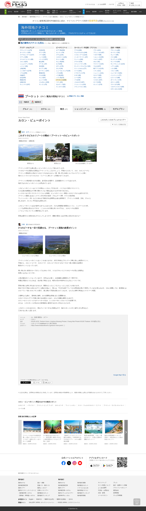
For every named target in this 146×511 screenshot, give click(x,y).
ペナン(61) (59, 82)
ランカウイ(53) (60, 87)
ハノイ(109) (42, 57)
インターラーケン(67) (81, 57)
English (31, 499)
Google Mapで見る (119, 375)
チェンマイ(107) (25, 84)
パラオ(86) (59, 73)
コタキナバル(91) (61, 57)
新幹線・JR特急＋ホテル (27, 495)
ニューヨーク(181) (116, 73)
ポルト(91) (96, 61)
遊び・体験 (40, 482)
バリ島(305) (59, 75)
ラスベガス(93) (115, 84)
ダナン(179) (59, 66)
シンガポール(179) (25, 71)
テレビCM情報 (117, 495)
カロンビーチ (59, 405)
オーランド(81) (115, 52)
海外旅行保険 (81, 482)
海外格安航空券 (63, 485)
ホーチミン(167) (44, 71)
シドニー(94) (24, 66)
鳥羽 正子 (25, 132)
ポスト (27, 382)
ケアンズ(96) (24, 57)
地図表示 (38, 102)
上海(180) (23, 68)
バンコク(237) (43, 59)
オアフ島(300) (60, 50)
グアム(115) (59, 55)
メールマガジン (103, 495)
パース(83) (42, 55)
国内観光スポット (42, 493)
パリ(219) (77, 80)
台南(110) (23, 82)
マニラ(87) (42, 77)
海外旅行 (61, 479)
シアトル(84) (115, 66)
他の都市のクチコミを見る (46, 43)
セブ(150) (59, 64)
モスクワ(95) (97, 75)
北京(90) (41, 66)
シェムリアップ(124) (26, 64)
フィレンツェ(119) (80, 84)
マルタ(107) (97, 66)
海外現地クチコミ (35, 27)
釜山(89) (41, 61)
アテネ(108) (78, 50)
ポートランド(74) (116, 80)
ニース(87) (77, 77)
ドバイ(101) (78, 71)
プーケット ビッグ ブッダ (45, 405)
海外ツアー (61, 488)
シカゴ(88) (114, 68)
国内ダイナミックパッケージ (27, 490)
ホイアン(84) (43, 68)
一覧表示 (26, 102)
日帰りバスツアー (42, 490)
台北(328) (23, 77)
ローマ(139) (97, 82)
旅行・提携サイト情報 (120, 485)
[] (108, 21)
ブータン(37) (43, 64)
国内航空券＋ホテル (25, 493)
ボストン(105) (115, 82)
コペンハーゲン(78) (80, 64)
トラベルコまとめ (82, 488)
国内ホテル (21, 482)
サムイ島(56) (60, 61)
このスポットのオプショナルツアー (113, 120)
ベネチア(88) (97, 55)
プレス (115, 482)
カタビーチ (21, 405)
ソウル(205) (23, 73)
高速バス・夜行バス (43, 485)
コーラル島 (21, 408)
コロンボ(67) (24, 61)
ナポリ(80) (77, 75)
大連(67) (22, 75)
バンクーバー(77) (116, 75)
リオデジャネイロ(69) (117, 87)
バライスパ (30, 405)
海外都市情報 (81, 495)
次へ (126, 432)
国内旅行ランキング (43, 495)
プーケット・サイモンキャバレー (114, 405)
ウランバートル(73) (26, 50)
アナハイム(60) (115, 50)
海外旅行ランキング (83, 493)
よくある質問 (102, 4)
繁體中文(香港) (61, 499)
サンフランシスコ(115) (118, 64)
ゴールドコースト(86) (26, 59)
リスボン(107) (97, 80)
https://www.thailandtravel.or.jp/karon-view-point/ (47, 325)
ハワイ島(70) (60, 77)
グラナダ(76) (78, 61)
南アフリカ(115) (98, 68)
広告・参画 (101, 493)
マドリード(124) (98, 64)
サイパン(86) (60, 59)
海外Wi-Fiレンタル (64, 495)
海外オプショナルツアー (65, 493)
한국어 (71, 499)
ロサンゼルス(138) (116, 89)
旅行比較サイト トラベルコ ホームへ (28, 473)
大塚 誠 (25, 224)
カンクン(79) (60, 52)
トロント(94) (115, 71)
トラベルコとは (90, 4)
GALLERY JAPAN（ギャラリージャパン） (42, 502)
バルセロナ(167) (79, 82)
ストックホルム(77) (80, 68)
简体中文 (39, 499)
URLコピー (48, 382)
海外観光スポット (82, 485)
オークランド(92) (25, 52)
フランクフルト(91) (80, 87)
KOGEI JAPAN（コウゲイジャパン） (69, 502)
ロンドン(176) (97, 84)
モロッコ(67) (97, 77)
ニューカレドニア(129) (63, 71)
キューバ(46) (115, 55)
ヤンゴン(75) (43, 84)
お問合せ (121, 4)
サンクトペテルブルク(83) (82, 66)
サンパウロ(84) (115, 61)
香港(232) (42, 73)
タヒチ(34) (59, 68)
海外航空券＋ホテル (64, 490)
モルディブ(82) (60, 84)
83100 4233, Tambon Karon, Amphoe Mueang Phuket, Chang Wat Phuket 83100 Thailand (66, 321)
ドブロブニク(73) (79, 73)
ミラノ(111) (97, 71)
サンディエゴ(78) (116, 59)
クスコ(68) (114, 57)
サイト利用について (104, 485)
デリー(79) (42, 52)
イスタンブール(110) (80, 55)
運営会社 (116, 490)
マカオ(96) (42, 75)
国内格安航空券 (23, 485)
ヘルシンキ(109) (98, 57)
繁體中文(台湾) (49, 499)
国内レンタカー (42, 488)
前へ (19, 432)
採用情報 (116, 493)
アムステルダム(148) (80, 52)
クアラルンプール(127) (27, 55)
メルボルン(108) (44, 82)
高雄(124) (23, 80)
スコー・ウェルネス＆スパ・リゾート (89, 405)
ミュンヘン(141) (98, 73)
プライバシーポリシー (120, 488)
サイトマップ (102, 482)
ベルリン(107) (97, 59)
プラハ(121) (97, 50)
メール (37, 382)
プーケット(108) (61, 80)
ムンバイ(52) (43, 80)
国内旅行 (21, 479)
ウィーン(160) (78, 59)
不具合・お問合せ (103, 490)
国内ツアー (21, 488)
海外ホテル (61, 482)
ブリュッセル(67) (98, 52)
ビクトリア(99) (115, 77)
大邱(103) (42, 50)
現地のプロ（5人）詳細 (76, 96)
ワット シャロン (71, 405)
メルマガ (111, 4)
